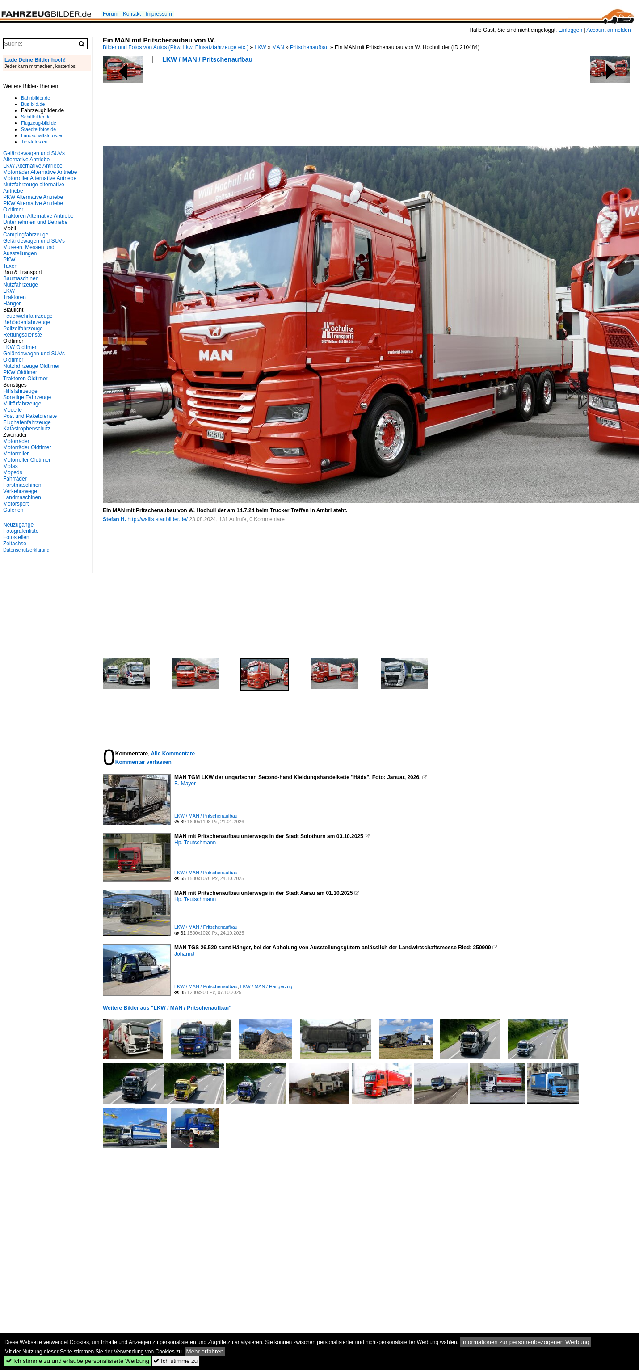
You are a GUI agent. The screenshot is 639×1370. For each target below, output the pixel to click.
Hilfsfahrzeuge (20, 391)
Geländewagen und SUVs (34, 241)
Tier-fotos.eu (34, 141)
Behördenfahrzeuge (26, 322)
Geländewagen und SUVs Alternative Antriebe (34, 156)
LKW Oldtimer (20, 347)
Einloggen (570, 30)
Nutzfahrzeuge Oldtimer (31, 366)
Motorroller (16, 454)
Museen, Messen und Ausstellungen (29, 250)
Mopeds (12, 472)
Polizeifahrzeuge (23, 328)
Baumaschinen (20, 278)
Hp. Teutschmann (195, 842)
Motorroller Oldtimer (26, 460)
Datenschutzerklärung (26, 549)
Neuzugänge (18, 525)
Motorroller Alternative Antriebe (39, 178)
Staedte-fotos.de (38, 129)
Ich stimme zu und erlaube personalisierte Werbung (77, 1360)
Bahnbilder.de (35, 98)
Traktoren (14, 297)
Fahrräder (15, 479)
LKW (260, 47)
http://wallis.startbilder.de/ (157, 519)
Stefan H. (114, 519)
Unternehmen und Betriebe (35, 222)
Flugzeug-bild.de (38, 123)
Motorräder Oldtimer (27, 447)
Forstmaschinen (22, 485)
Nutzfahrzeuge (20, 285)
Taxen (10, 266)
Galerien (13, 510)
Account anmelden (608, 30)
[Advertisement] (265, 107)
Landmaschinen (22, 497)
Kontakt (132, 14)
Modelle (12, 410)
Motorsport (16, 504)
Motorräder (16, 441)
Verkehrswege (20, 491)
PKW (9, 260)
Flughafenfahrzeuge (27, 422)
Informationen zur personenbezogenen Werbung (525, 1342)
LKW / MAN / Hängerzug (266, 986)
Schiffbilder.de (36, 116)
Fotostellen (16, 537)
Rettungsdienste (22, 335)
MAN (278, 47)
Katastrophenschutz (26, 429)
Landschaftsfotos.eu (42, 135)
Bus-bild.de (33, 104)
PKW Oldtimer (20, 372)
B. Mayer (185, 783)
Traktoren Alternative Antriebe (38, 216)
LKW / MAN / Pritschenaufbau (207, 59)
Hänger (12, 303)
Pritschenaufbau (309, 47)
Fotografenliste (20, 531)
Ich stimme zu (175, 1360)
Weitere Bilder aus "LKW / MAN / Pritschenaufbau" (167, 1008)
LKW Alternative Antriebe (33, 166)
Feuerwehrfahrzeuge (28, 316)
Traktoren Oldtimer (25, 378)
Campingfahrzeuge (25, 235)
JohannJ (184, 954)
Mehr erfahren (205, 1351)
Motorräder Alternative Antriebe (40, 172)
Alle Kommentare (173, 753)
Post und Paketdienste (30, 416)
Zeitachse (14, 543)
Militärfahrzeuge (22, 403)
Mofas (10, 466)
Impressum (158, 14)
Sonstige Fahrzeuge (27, 397)
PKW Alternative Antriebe (33, 197)
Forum (110, 14)
